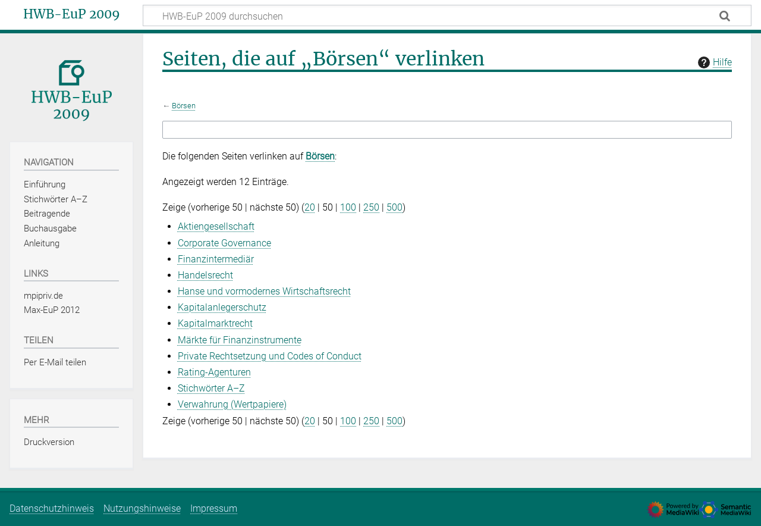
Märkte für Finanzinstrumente (239, 340)
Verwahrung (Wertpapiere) (232, 404)
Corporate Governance (224, 243)
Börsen (184, 105)
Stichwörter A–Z (211, 388)
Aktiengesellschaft (216, 226)
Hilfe (713, 62)
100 (348, 207)
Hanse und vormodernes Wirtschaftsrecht (264, 291)
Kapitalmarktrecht (215, 323)
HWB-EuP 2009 (71, 14)
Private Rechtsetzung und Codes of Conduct (269, 356)
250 (371, 207)
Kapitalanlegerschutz (222, 307)
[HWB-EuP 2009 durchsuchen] (447, 15)
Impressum (213, 508)
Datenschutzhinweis (52, 508)
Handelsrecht (205, 275)
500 (394, 207)
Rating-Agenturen (214, 372)
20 (309, 207)
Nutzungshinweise (142, 508)
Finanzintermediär (216, 259)
